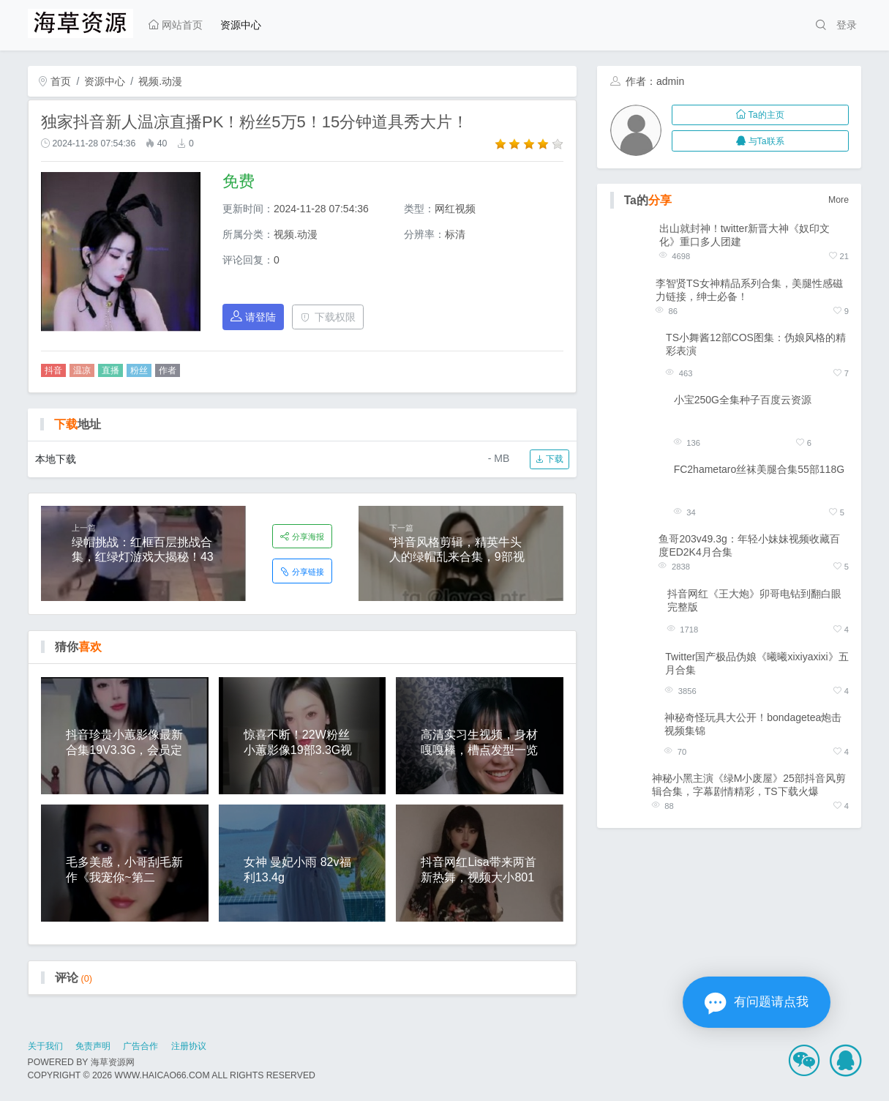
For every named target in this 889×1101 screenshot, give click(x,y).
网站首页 (176, 25)
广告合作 (140, 1046)
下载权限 (328, 317)
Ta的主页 (760, 115)
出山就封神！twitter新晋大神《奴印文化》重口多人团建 (744, 235)
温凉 (82, 370)
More (838, 200)
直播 (110, 370)
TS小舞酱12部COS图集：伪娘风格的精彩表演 (756, 344)
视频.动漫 (160, 81)
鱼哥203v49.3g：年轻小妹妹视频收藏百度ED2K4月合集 (749, 545)
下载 (549, 459)
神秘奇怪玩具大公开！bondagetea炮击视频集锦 (752, 724)
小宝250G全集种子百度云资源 (742, 400)
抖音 (53, 370)
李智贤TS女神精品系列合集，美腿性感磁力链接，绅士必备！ (749, 289)
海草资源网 (113, 1062)
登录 (846, 25)
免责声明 (92, 1046)
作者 (167, 370)
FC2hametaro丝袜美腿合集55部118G (759, 469)
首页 (55, 81)
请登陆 (253, 316)
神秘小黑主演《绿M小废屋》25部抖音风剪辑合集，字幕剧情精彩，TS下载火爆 (749, 784)
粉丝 (139, 370)
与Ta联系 (760, 141)
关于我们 (45, 1046)
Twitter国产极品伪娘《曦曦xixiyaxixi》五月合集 (756, 663)
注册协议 (188, 1046)
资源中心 (240, 25)
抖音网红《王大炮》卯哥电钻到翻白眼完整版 (754, 600)
